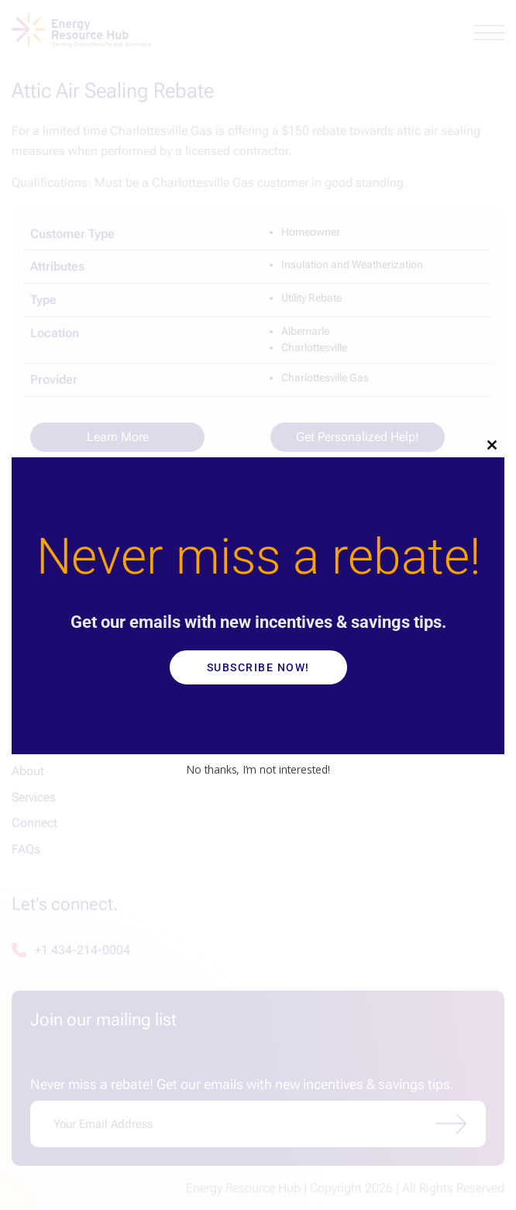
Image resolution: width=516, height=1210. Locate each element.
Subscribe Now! (258, 667)
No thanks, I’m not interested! (257, 769)
